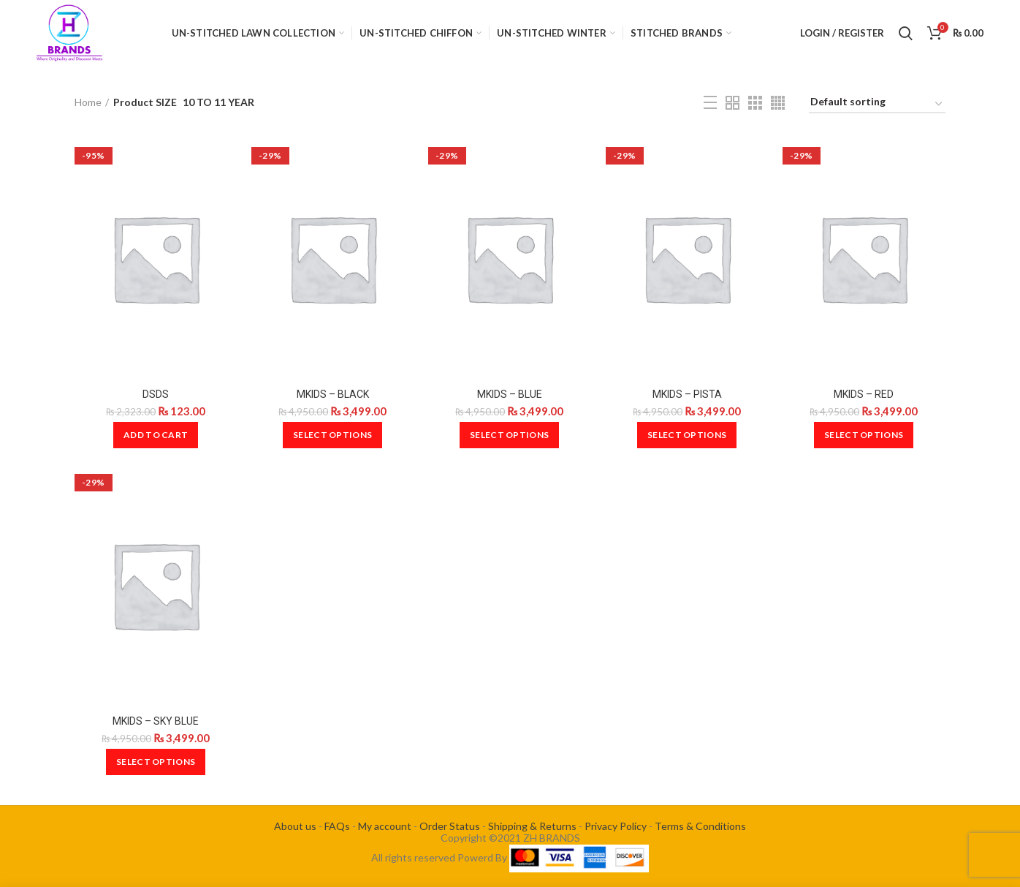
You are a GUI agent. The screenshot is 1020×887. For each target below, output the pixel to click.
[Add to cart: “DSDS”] (155, 435)
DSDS (155, 394)
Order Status (449, 826)
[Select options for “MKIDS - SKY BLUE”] (155, 762)
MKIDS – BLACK (333, 394)
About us (295, 826)
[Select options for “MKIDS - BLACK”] (332, 435)
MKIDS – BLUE (509, 394)
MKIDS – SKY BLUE (156, 721)
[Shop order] (877, 104)
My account (384, 826)
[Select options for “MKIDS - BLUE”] (509, 435)
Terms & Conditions (700, 826)
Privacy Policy (616, 826)
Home (88, 102)
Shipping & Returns (532, 826)
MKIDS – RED (864, 394)
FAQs (337, 826)
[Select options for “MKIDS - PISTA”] (687, 435)
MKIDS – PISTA (687, 394)
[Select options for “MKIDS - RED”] (863, 435)
